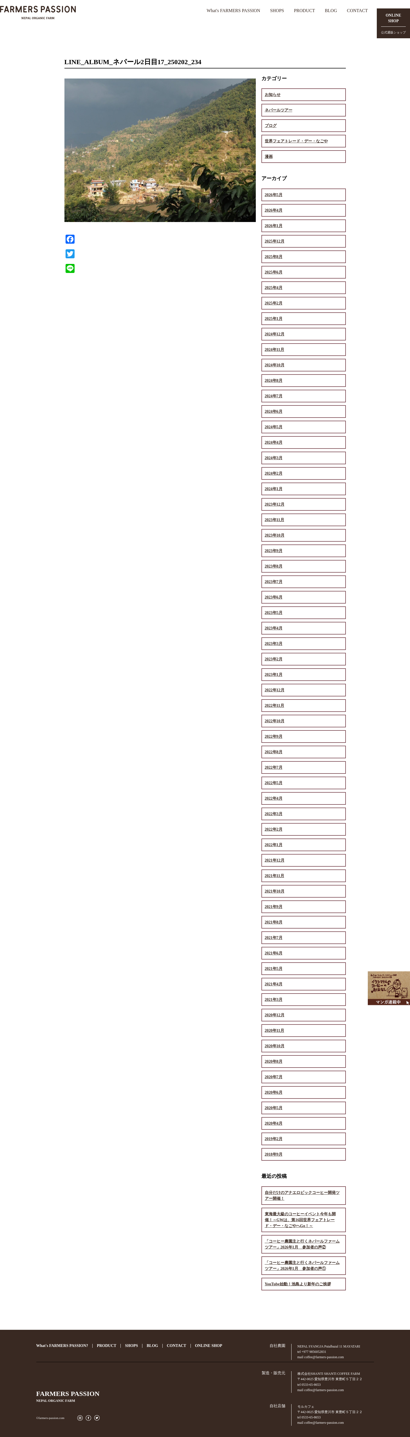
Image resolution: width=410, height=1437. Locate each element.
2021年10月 (274, 891)
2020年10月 (274, 1046)
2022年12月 (274, 690)
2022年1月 (274, 845)
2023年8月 (274, 566)
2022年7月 (274, 767)
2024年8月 (274, 380)
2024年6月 (274, 411)
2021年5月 (274, 969)
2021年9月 (274, 907)
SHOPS (277, 10)
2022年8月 (274, 752)
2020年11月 (274, 1030)
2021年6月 (274, 953)
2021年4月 (274, 984)
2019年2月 (274, 1139)
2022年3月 (274, 814)
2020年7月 (274, 1077)
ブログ (271, 126)
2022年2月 (274, 829)
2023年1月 (274, 674)
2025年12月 (274, 241)
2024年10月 (274, 365)
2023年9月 (274, 551)
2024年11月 (274, 350)
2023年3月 (274, 644)
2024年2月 (274, 473)
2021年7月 (274, 938)
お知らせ (273, 95)
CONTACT (357, 10)
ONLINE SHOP (208, 1346)
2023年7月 (274, 582)
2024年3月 (274, 458)
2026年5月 (274, 195)
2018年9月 (274, 1154)
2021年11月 (274, 876)
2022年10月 (274, 721)
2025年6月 (274, 272)
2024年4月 (274, 442)
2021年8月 (274, 922)
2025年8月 (274, 257)
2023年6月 (274, 597)
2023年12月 (274, 504)
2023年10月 (274, 535)
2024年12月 (274, 334)
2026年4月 (274, 210)
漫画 (269, 156)
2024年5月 (274, 427)
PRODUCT (304, 10)
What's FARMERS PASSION (233, 10)
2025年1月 (274, 319)
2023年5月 (274, 613)
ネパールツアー (278, 110)
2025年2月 (274, 303)
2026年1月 (274, 226)
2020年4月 (274, 1123)
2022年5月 (274, 783)
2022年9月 (274, 736)
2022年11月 (274, 705)
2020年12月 (274, 1015)
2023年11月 (274, 520)
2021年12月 (274, 860)
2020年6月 (274, 1092)
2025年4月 (274, 288)
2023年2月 (274, 659)
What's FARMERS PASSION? (62, 1346)
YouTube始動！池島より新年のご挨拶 (298, 1284)
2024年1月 (274, 489)
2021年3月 (274, 999)
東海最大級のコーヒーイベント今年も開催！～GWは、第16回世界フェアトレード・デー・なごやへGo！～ (300, 1220)
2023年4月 (274, 628)
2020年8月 (274, 1061)
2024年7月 (274, 396)
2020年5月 (274, 1108)
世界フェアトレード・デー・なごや (296, 141)
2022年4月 (274, 798)
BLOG (331, 10)
